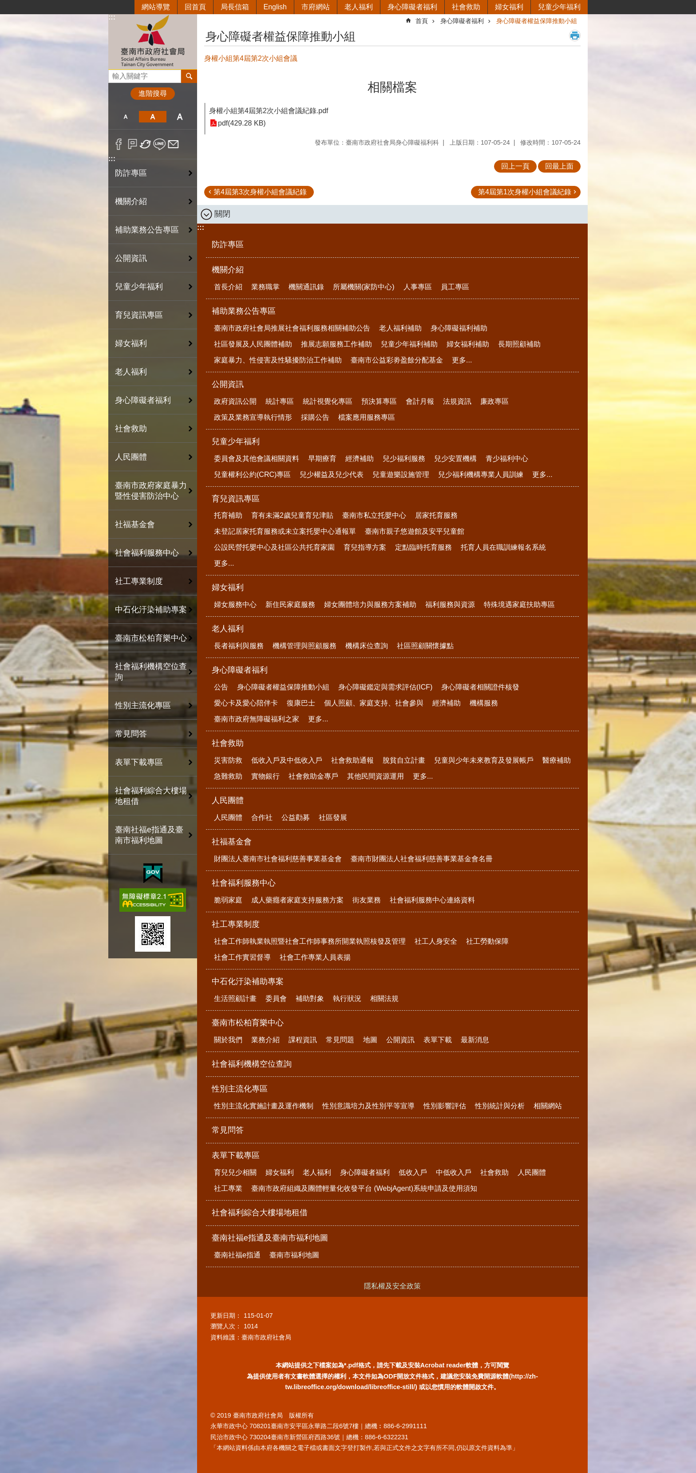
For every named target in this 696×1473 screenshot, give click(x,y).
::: (111, 17)
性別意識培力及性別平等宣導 (368, 1106)
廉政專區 (494, 401)
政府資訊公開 (235, 401)
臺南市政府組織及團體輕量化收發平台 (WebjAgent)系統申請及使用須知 (364, 1188)
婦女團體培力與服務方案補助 (370, 604)
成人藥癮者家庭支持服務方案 (297, 900)
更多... (462, 360)
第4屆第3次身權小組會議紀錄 (260, 192)
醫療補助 (556, 760)
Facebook (119, 144)
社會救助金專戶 (313, 776)
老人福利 (358, 7)
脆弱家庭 (228, 900)
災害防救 (228, 760)
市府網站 (315, 7)
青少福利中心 (507, 458)
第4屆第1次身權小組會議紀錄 (524, 192)
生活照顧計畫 (235, 998)
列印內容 (575, 35)
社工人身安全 (436, 941)
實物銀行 (265, 776)
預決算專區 (379, 401)
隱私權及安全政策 (392, 1286)
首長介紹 (228, 287)
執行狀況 (347, 998)
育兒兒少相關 (235, 1172)
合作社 (262, 817)
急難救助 (228, 776)
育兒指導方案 (365, 547)
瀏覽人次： (225, 1326)
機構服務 (484, 703)
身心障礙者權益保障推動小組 (536, 20)
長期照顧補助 (519, 344)
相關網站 (548, 1106)
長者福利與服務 (239, 646)
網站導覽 (156, 7)
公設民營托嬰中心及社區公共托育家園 (274, 547)
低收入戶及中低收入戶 (286, 760)
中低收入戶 (453, 1172)
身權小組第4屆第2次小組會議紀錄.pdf (268, 110)
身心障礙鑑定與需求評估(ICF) (385, 687)
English (275, 7)
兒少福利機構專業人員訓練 (480, 474)
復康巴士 (301, 703)
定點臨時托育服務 (423, 547)
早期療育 (322, 458)
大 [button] (180, 116)
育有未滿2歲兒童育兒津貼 (292, 515)
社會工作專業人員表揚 (315, 957)
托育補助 (228, 515)
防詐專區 (131, 173)
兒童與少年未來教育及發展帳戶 (484, 760)
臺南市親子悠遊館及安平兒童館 (414, 531)
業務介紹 (265, 1040)
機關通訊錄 (306, 287)
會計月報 (420, 401)
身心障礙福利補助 (459, 328)
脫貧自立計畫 (404, 760)
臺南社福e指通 (237, 1255)
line (159, 144)
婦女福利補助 (468, 344)
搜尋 (115, 74)
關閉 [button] (222, 213)
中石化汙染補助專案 (151, 609)
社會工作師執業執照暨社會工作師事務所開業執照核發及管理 (310, 941)
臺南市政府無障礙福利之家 (256, 719)
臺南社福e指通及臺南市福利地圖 (149, 835)
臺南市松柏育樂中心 (151, 638)
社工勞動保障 (487, 941)
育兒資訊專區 (139, 315)
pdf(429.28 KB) (242, 123)
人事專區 (417, 287)
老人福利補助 (400, 328)
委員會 (276, 998)
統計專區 (279, 401)
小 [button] (125, 116)
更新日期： (225, 1315)
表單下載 (437, 1040)
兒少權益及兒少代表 (332, 474)
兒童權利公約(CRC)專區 (252, 474)
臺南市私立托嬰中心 (374, 515)
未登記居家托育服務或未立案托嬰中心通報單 (285, 531)
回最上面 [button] (559, 166)
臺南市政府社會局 (152, 41)
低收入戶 (413, 1172)
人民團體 (131, 457)
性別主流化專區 (143, 705)
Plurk (132, 144)
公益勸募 (295, 817)
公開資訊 (131, 258)
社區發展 (333, 817)
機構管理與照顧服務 (304, 646)
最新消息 (475, 1040)
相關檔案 (392, 87)
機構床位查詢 (366, 646)
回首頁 (195, 7)
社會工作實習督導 (242, 957)
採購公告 (315, 417)
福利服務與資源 (450, 604)
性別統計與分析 (500, 1106)
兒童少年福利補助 (409, 344)
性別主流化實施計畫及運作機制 (263, 1106)
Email (173, 144)
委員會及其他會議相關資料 (256, 458)
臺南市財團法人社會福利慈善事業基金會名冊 (422, 859)
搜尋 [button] (189, 76)
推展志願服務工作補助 (336, 344)
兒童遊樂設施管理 (400, 474)
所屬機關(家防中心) (364, 287)
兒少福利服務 (404, 458)
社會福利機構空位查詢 (151, 671)
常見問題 (340, 1040)
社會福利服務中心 (147, 552)
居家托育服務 (436, 515)
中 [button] (152, 116)
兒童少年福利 (559, 7)
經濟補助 (359, 458)
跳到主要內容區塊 (4, 4)
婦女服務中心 (235, 604)
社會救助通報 (352, 760)
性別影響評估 (444, 1106)
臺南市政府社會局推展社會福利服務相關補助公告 (292, 328)
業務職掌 (265, 287)
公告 (221, 687)
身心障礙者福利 (412, 7)
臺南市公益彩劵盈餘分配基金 (397, 360)
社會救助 (466, 7)
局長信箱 (235, 7)
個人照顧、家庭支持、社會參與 (373, 703)
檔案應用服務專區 (366, 417)
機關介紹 (131, 201)
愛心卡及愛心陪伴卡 (246, 703)
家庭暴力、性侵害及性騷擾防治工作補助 (278, 360)
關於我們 (228, 1040)
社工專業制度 (139, 581)
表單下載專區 (139, 762)
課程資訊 (303, 1040)
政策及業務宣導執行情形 (253, 417)
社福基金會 (135, 524)
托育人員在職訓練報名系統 (503, 547)
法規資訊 (457, 401)
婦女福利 (509, 7)
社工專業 (228, 1188)
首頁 (421, 20)
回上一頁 (515, 166)
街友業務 (366, 900)
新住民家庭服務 (290, 604)
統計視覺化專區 (327, 401)
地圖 (370, 1040)
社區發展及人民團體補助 (253, 344)
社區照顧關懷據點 (425, 646)
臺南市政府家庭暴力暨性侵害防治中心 (151, 490)
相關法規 (384, 998)
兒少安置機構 (455, 458)
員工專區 (455, 287)
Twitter (146, 144)
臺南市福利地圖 (294, 1255)
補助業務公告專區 (147, 229)
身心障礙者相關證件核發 (480, 687)
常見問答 (131, 733)
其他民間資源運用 (375, 776)
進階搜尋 (152, 93)
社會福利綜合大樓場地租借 (151, 796)
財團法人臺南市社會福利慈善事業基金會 (278, 859)
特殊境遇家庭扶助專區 (519, 604)
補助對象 (310, 998)
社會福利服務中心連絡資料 (432, 900)
